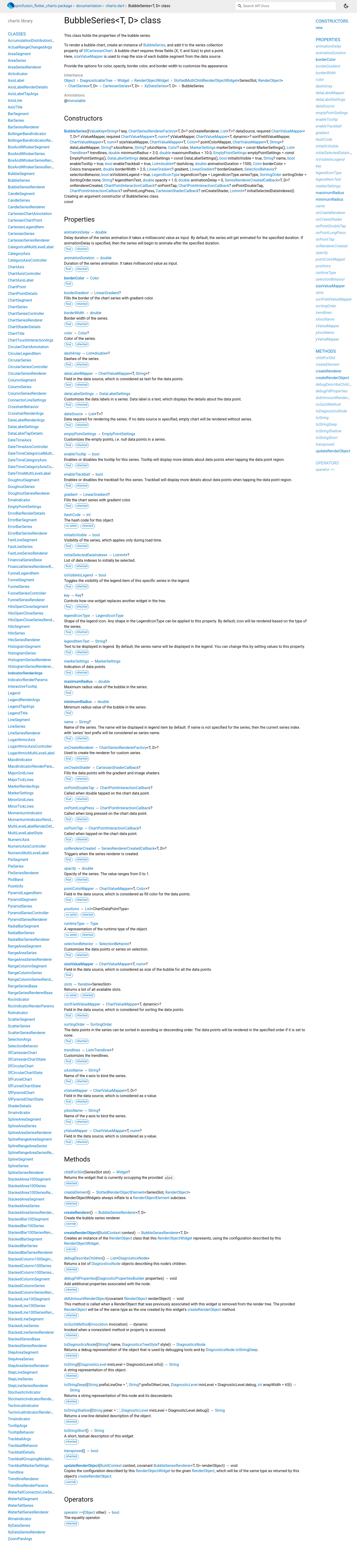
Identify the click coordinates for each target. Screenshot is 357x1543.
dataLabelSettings (79, 393)
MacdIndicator (20, 759)
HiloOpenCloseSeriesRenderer (33, 620)
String (112, 131)
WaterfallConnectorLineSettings (34, 1492)
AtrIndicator (18, 74)
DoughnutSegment (23, 480)
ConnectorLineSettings (27, 400)
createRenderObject (81, 1232)
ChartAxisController (24, 273)
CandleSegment (21, 193)
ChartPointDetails (23, 293)
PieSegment (18, 859)
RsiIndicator (18, 1013)
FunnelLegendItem (23, 573)
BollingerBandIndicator (27, 134)
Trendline (77, 153)
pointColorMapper (79, 888)
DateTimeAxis (19, 440)
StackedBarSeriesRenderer (30, 1252)
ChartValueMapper (287, 131)
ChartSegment (20, 300)
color (68, 333)
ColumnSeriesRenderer (27, 393)
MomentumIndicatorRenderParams (37, 819)
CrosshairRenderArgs (26, 413)
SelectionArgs (19, 1039)
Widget (123, 80)
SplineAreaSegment (24, 1119)
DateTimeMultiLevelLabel (29, 473)
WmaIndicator (20, 1519)
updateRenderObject (81, 1465)
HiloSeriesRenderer (24, 640)
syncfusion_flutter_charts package (43, 6)
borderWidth (74, 313)
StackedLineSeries (23, 1325)
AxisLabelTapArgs (23, 94)
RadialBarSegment (23, 926)
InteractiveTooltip (22, 686)
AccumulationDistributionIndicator (37, 40)
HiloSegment (19, 626)
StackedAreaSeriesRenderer (31, 1212)
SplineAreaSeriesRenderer (30, 1132)
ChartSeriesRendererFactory (152, 131)
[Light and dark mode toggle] (346, 6)
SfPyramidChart (21, 1092)
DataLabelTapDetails (25, 433)
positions (71, 909)
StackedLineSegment (26, 1319)
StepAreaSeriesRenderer (28, 1365)
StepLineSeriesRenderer (28, 1385)
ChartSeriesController (26, 313)
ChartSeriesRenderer (25, 320)
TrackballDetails (21, 1452)
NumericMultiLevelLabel (28, 853)
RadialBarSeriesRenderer (29, 939)
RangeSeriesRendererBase (30, 993)
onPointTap (73, 828)
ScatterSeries (19, 1026)
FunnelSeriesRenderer (26, 600)
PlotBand (15, 879)
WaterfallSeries (20, 1505)
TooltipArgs (17, 1425)
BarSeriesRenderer (23, 127)
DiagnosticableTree (96, 80)
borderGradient (76, 293)
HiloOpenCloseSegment (28, 606)
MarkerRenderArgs (23, 786)
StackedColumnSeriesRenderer (34, 1292)
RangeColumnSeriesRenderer (32, 979)
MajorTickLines (21, 779)
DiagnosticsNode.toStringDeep (232, 1350)
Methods (326, 351)
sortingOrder (74, 1024)
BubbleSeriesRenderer (117, 1212)
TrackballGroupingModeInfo (31, 1459)
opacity (70, 868)
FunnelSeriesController (27, 593)
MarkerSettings (203, 147)
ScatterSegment (21, 1019)
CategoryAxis (19, 253)
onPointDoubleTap (79, 788)
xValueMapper (76, 1090)
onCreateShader (77, 767)
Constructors (332, 21)
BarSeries (16, 120)
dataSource (73, 414)
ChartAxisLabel (20, 280)
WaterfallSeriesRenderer (28, 1512)
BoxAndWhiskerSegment (29, 147)
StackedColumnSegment (29, 1279)
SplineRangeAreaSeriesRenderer (35, 1152)
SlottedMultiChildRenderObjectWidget (205, 80)
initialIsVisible (75, 535)
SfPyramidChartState (25, 1099)
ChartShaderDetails (24, 327)
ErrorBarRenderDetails (26, 513)
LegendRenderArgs (24, 700)
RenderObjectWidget (151, 80)
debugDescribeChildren (83, 1258)
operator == (73, 1512)
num (162, 136)
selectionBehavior (78, 944)
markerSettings (76, 661)
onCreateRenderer (79, 747)
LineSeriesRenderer (24, 733)
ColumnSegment (22, 380)
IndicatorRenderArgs (25, 673)
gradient (71, 494)
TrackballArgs (19, 1439)
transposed (73, 1451)
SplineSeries (18, 1166)
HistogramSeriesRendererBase (34, 666)
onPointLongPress (79, 808)
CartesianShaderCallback (177, 191)
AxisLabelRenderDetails (28, 87)
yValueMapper (76, 1130)
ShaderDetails (19, 1106)
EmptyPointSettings (230, 153)
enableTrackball (77, 474)
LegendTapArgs (21, 706)
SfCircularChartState (25, 1072)
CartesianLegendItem (26, 227)
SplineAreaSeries (22, 1126)
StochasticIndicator (24, 1392)
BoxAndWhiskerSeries (26, 153)
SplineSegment (20, 1159)
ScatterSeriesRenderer (27, 1032)
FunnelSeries (19, 586)
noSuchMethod (76, 1324)
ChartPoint (17, 287)
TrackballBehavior (23, 1445)
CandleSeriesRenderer (26, 207)
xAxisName (73, 1070)
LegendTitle (18, 713)
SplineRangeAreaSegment (30, 1139)
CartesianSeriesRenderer (29, 240)
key (67, 595)
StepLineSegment (23, 1372)
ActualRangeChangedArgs (30, 47)
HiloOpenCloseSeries (25, 613)
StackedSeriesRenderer (27, 1345)
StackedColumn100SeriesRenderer (37, 1272)
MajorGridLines (20, 773)
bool (223, 158)
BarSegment (18, 114)
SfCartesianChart (98, 51)
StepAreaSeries (21, 1359)
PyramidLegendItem (25, 893)
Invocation (99, 1324)
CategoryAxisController (27, 260)
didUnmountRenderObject (85, 1298)
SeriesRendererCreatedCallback (251, 180)
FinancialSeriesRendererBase (32, 566)
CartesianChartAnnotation (30, 213)
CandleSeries (19, 200)
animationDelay (76, 232)
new (319, 27)
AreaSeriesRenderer (24, 67)
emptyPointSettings (80, 434)
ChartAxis (16, 267)
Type (94, 923)
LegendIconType (165, 174)
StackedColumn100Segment (32, 1259)
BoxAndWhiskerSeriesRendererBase (38, 167)
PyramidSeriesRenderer (27, 919)
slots (68, 984)
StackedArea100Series (27, 1186)
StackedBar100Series (26, 1226)
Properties (328, 39)
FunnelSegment (21, 580)
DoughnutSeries (21, 486)
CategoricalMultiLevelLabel (31, 247)
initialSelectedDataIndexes (86, 555)
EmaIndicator (19, 500)
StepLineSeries (20, 1379)
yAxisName (73, 1110)
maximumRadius (78, 681)
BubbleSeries (154, 45)
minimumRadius (78, 701)
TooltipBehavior (21, 1432)
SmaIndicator (19, 1112)
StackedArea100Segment (29, 1179)
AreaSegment (19, 54)
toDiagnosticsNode (79, 1344)
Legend (14, 693)
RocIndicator (18, 999)
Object (69, 80)
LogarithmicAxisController (30, 746)
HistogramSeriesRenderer (29, 660)
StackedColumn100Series (29, 1266)
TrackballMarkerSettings (28, 1465)
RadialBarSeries (21, 933)
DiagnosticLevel (93, 1364)
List (224, 131)
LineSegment (19, 720)
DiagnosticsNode (132, 1258)
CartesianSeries (116, 86)
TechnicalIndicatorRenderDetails (35, 1412)
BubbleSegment (21, 173)
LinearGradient (159, 169)
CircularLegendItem (24, 353)
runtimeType (74, 923)
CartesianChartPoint (25, 220)
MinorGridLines (21, 799)
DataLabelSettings (123, 158)
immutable (76, 100)
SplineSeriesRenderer (26, 1172)
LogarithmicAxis (21, 739)
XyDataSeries (155, 86)
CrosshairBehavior (23, 407)
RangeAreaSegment (24, 946)
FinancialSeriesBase (25, 560)
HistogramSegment (24, 646)
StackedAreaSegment (26, 1199)
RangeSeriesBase (22, 986)
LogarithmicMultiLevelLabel (31, 753)
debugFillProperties (80, 1278)
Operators (327, 462)
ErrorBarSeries (20, 526)
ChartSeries (78, 86)
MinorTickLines (21, 806)
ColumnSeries (19, 387)
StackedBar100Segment (28, 1219)
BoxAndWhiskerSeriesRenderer (34, 160)
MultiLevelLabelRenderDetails (33, 826)
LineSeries (16, 726)
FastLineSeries (20, 546)
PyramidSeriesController (28, 913)
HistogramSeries (22, 653)
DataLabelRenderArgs (26, 420)
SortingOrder (271, 174)
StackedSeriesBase (24, 1339)
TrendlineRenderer (23, 1479)
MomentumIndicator (25, 813)
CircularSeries (19, 360)
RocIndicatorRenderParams (31, 1006)
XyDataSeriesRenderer (26, 1532)
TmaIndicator (19, 1419)
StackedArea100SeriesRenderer (34, 1192)
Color (191, 142)
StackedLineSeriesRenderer (31, 1332)
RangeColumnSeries (25, 973)
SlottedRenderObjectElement (120, 1192)
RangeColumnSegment (27, 966)
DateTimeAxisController (28, 446)
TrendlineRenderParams (28, 1485)
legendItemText (76, 641)
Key (78, 595)
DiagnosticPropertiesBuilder (121, 1278)
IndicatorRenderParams (28, 680)
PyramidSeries (20, 906)
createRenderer (77, 1212)
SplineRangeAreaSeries (27, 1146)
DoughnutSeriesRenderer (29, 493)
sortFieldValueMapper (82, 1004)
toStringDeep (74, 1384)
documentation (89, 6)
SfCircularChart (21, 1066)
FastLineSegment (22, 540)
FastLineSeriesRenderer (28, 553)
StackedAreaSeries (24, 1206)
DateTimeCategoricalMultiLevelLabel (39, 453)
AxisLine (15, 100)
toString (70, 1364)
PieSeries (16, 866)
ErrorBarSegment (22, 520)
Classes (17, 33)
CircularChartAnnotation (28, 347)
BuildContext (110, 1232)
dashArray (72, 353)
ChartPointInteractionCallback (129, 185)
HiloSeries (16, 633)
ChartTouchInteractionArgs (30, 340)
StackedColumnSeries (26, 1286)
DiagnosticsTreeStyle (140, 1344)
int (240, 191)
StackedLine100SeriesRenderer (34, 1312)
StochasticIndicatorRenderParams (37, 1399)
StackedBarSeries (23, 1246)
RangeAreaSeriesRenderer (30, 959)
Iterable (84, 984)
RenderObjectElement (151, 1198)
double (114, 153)
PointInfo (15, 886)
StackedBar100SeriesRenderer (33, 1232)
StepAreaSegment (23, 1352)
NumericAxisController (27, 846)
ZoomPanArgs (20, 1539)
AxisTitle (15, 107)
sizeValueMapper (88, 56)
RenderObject (269, 80)
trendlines (72, 1050)
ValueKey (97, 131)
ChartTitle (16, 333)
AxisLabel (16, 80)
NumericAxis (18, 839)
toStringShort (75, 1430)
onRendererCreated (80, 848)
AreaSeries (17, 60)
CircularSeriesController (28, 367)
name (68, 722)
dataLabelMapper (78, 373)
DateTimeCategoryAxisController (35, 466)
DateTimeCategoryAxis (27, 460)
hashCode (72, 515)
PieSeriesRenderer (23, 873)
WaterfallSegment (23, 1499)
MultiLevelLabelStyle (25, 833)
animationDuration (79, 258)
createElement (76, 1192)
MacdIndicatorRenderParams (32, 766)
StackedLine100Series (26, 1306)
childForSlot (74, 1172)
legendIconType (77, 615)
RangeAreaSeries (22, 953)
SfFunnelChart (20, 1079)
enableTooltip (75, 454)
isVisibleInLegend (78, 575)
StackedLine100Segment (29, 1299)
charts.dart (115, 6)
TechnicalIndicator (23, 1405)
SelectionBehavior (259, 169)
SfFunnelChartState (24, 1086)
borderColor (74, 278)
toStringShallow (77, 1410)
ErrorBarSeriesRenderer (27, 533)
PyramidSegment (22, 899)
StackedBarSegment (25, 1239)
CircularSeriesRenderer (27, 373)
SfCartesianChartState (27, 1059)
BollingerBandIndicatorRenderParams (39, 140)
